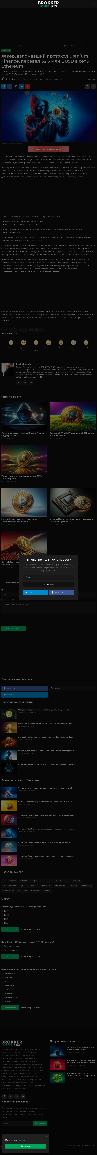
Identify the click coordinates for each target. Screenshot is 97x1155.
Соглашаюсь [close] (26, 1146)
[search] (94, 4)
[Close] (75, 558)
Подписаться (48, 584)
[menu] (3, 4)
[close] (46, 1136)
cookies (22, 1140)
